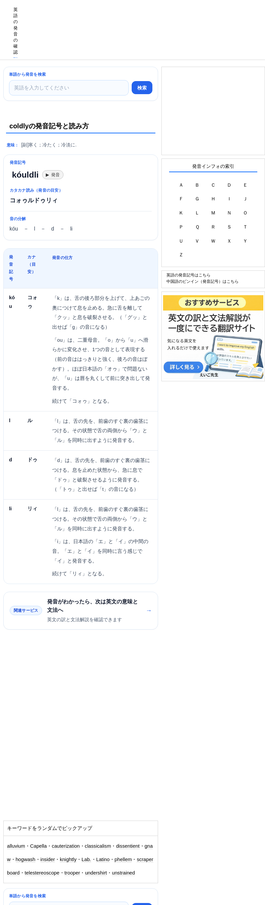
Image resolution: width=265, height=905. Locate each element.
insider (47, 859)
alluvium (16, 846)
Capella (38, 846)
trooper (72, 873)
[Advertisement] (143, 15)
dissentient (127, 846)
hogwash (25, 859)
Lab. (86, 859)
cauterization (66, 846)
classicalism (98, 846)
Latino (103, 859)
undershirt (96, 873)
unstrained (123, 873)
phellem (123, 859)
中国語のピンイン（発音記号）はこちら (202, 281)
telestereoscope (42, 873)
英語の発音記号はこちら (188, 275)
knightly (68, 859)
